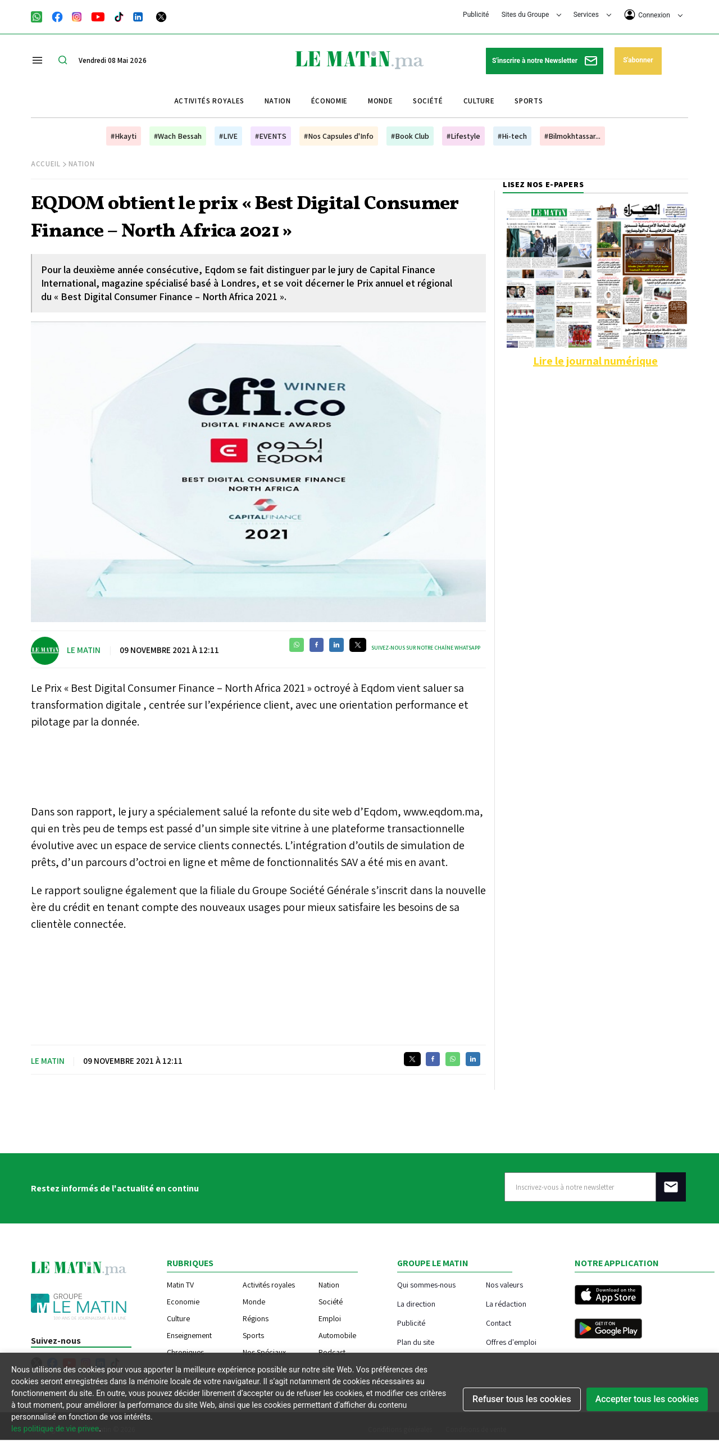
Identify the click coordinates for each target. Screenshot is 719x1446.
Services (592, 15)
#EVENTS (270, 136)
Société (428, 101)
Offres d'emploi (511, 1342)
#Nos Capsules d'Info (339, 136)
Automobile (337, 1335)
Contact (498, 1322)
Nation (278, 101)
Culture (479, 101)
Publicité (476, 15)
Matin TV (180, 1285)
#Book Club (410, 136)
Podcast (331, 1352)
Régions (256, 1318)
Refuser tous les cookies (521, 1399)
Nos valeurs (504, 1284)
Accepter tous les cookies (647, 1399)
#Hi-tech (512, 136)
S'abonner (638, 60)
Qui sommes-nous (426, 1284)
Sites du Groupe (532, 15)
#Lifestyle (463, 136)
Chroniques (185, 1352)
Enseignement (189, 1335)
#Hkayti (123, 136)
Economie (183, 1302)
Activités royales (209, 101)
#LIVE (228, 136)
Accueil (46, 164)
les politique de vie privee (55, 1428)
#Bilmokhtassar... (572, 136)
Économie (329, 101)
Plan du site (415, 1342)
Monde (380, 101)
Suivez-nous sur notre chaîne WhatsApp (425, 647)
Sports (529, 101)
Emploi (329, 1318)
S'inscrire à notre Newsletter (544, 61)
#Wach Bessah (178, 136)
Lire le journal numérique (595, 360)
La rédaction (506, 1303)
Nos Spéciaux (264, 1352)
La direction (416, 1303)
